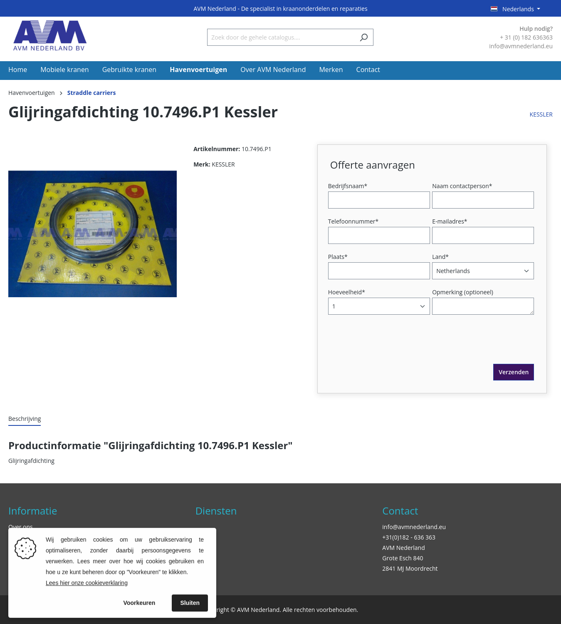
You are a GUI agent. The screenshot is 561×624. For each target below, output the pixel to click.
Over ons (20, 527)
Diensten (216, 510)
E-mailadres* (449, 221)
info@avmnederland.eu (414, 527)
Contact (400, 510)
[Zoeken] (363, 37)
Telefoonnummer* (353, 221)
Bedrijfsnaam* (347, 186)
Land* (440, 257)
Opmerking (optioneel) (462, 292)
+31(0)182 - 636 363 (408, 537)
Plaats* (338, 257)
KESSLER (541, 114)
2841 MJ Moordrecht (409, 568)
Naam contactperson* (462, 186)
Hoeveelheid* (346, 292)
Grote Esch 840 (402, 558)
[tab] (24, 419)
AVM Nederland (403, 548)
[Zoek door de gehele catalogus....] (280, 37)
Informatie (32, 510)
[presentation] (393, 347)
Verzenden (514, 372)
